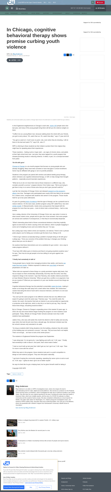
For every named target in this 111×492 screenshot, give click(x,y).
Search (84, 17)
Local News (35, 17)
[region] (29, 475)
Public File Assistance (88, 489)
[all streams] (100, 12)
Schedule (76, 17)
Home (7, 17)
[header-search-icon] (93, 4)
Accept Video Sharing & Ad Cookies (14, 487)
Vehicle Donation (87, 482)
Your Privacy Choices (44, 487)
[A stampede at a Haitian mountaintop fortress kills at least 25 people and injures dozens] (12, 447)
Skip (31, 487)
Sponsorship (57, 17)
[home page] (9, 4)
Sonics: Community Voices (68, 489)
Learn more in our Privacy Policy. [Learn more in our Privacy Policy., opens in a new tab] (34, 482)
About (67, 17)
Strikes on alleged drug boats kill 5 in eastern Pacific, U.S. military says (38, 424)
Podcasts (85, 485)
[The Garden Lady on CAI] (92, 71)
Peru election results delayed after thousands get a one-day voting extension (40, 454)
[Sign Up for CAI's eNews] (92, 98)
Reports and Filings (66, 482)
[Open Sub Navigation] (19, 17)
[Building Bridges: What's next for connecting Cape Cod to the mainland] (92, 154)
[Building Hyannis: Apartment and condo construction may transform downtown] (92, 206)
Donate (101, 4)
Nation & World (17, 377)
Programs (14, 17)
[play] (7, 12)
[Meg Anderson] (10, 394)
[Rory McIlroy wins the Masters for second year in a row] (12, 436)
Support (46, 17)
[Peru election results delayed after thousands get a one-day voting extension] (12, 457)
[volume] (12, 12)
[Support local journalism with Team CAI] (92, 48)
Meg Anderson (17, 57)
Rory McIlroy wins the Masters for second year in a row (34, 434)
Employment (64, 485)
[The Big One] (92, 126)
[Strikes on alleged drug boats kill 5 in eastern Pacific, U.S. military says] (12, 426)
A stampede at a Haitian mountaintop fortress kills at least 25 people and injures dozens (43, 444)
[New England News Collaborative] (92, 182)
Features (24, 17)
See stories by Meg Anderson (26, 411)
